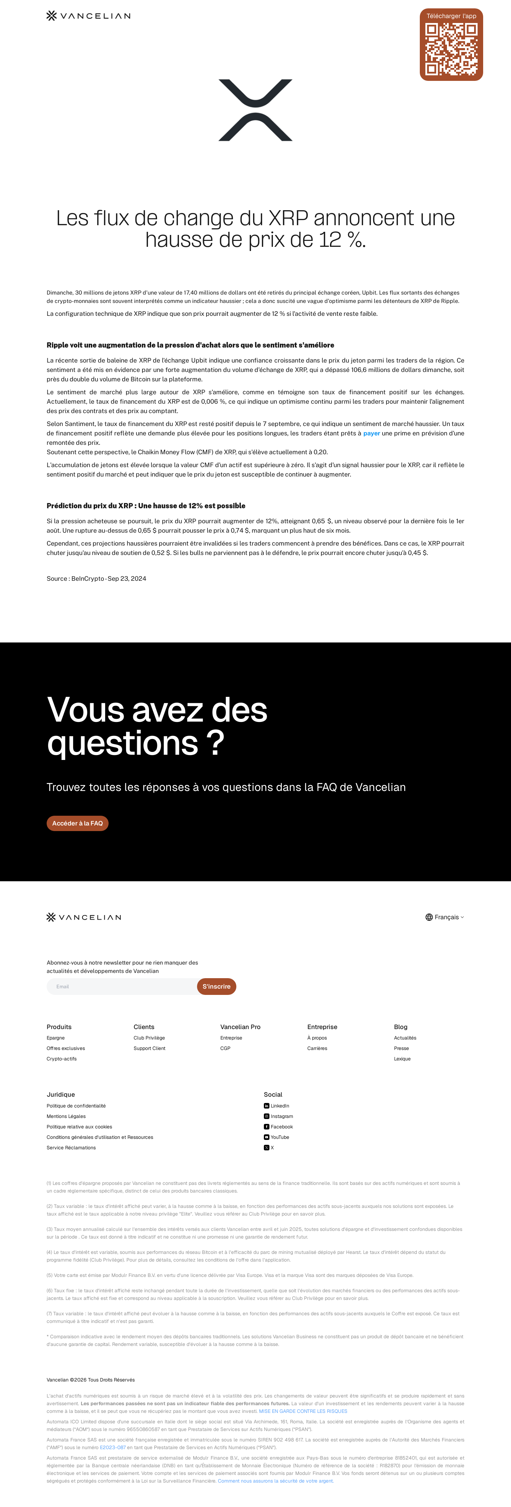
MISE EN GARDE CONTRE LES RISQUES (303, 1411)
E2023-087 (113, 1447)
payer (371, 433)
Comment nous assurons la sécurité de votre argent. (276, 1481)
